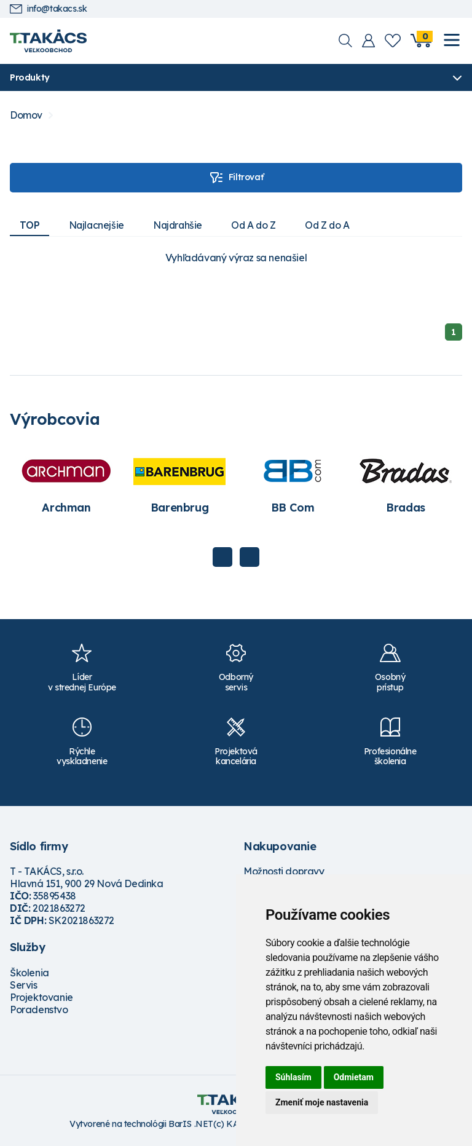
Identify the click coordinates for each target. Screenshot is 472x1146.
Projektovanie (41, 998)
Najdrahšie (180, 225)
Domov (26, 115)
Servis (23, 985)
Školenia (29, 973)
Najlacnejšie (97, 225)
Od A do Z (258, 225)
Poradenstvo (39, 1010)
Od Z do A (333, 225)
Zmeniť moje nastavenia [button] (321, 1102)
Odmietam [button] (354, 1077)
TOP (30, 225)
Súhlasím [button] (293, 1077)
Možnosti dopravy (283, 872)
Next (249, 557)
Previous (222, 557)
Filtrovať (236, 177)
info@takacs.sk (48, 9)
